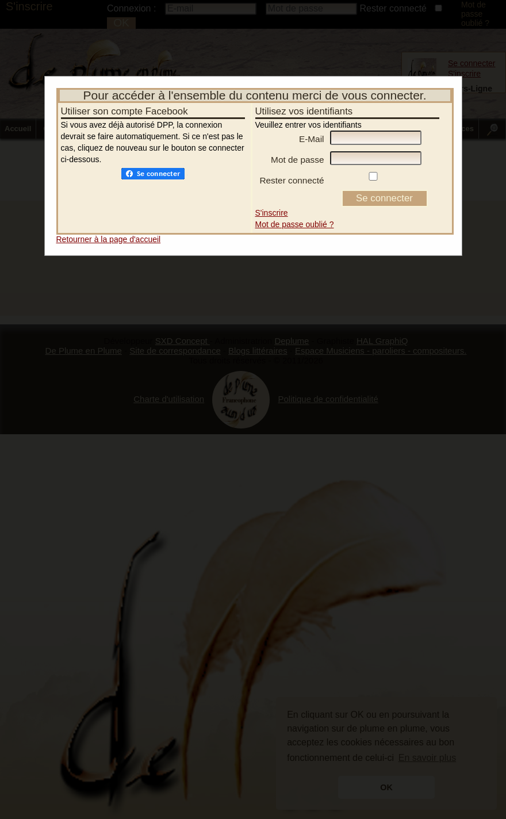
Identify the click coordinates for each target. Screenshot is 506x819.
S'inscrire (271, 204)
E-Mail (311, 131)
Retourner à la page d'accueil (108, 231)
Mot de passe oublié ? (294, 216)
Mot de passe (297, 151)
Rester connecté (291, 172)
